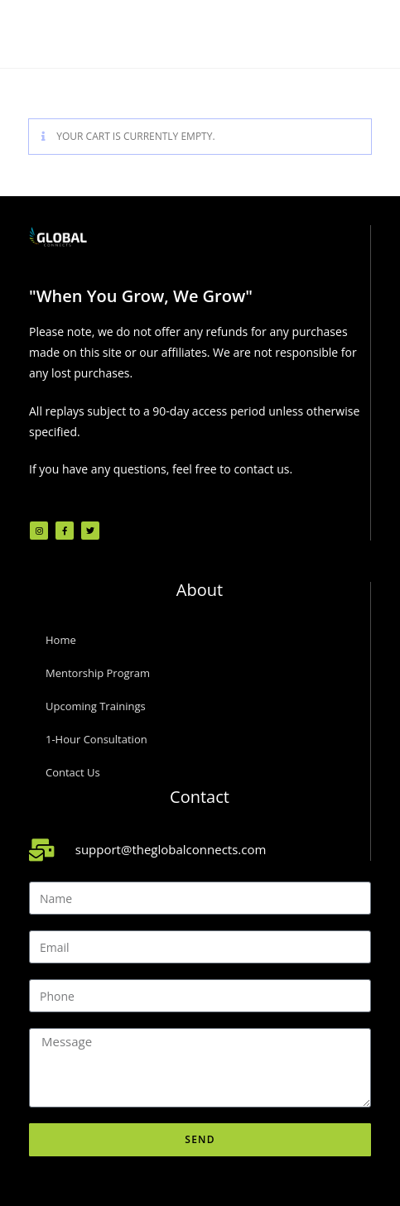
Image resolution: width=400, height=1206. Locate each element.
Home (61, 639)
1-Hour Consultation (96, 739)
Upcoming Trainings (96, 706)
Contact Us (73, 772)
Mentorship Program (98, 672)
